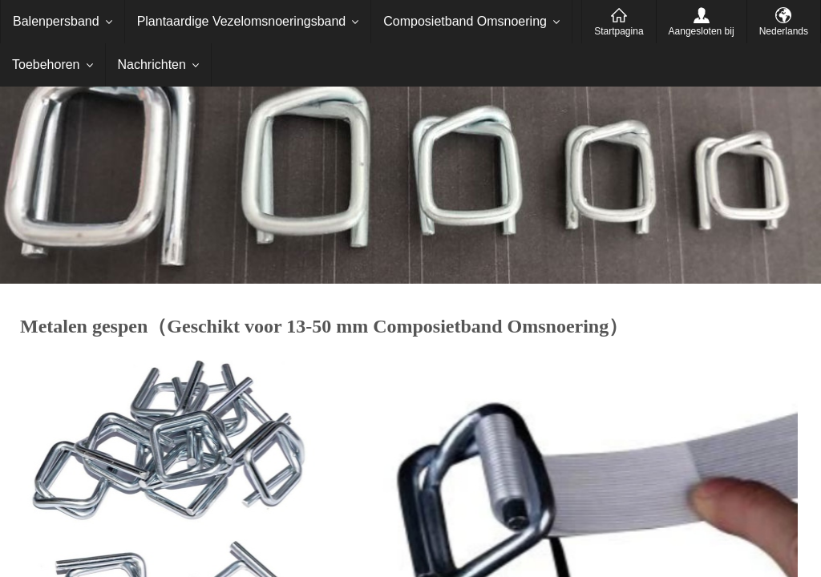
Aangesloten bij (701, 31)
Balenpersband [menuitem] (56, 21)
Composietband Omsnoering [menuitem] (465, 21)
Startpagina (618, 31)
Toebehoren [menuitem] (46, 64)
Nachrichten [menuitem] (152, 64)
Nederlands (783, 31)
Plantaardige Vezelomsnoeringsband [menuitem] (241, 21)
